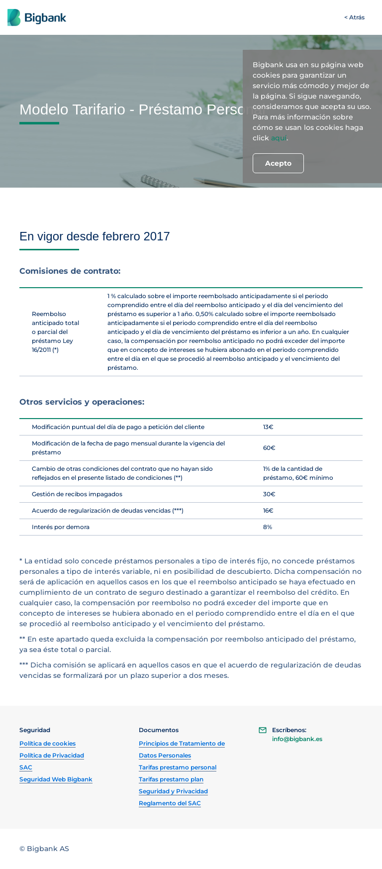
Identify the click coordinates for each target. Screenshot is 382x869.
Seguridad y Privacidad (173, 791)
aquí (278, 137)
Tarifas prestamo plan (171, 779)
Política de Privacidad (51, 755)
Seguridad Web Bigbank (56, 779)
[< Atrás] (354, 17)
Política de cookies (47, 743)
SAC (25, 767)
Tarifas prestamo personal (177, 767)
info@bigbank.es (297, 739)
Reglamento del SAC (170, 803)
